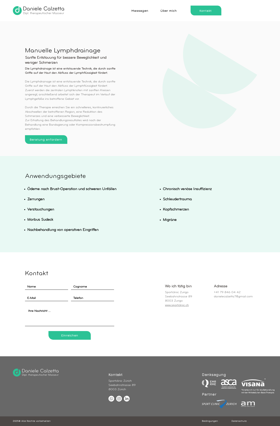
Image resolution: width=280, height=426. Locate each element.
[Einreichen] (69, 335)
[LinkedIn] (127, 399)
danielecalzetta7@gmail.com (233, 296)
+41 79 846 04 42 (227, 292)
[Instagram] (119, 399)
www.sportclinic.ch (177, 305)
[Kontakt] (206, 10)
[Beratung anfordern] (46, 139)
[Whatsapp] (111, 399)
